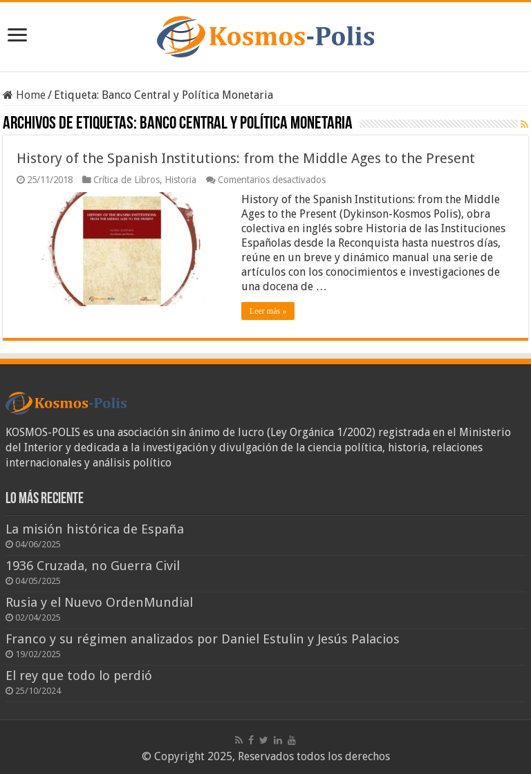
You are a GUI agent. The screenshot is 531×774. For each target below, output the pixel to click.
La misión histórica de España (95, 529)
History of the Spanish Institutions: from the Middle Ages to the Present (246, 158)
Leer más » (268, 311)
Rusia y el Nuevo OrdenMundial (99, 602)
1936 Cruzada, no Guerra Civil (93, 565)
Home (24, 95)
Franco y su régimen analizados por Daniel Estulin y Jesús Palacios (203, 639)
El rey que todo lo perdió (79, 675)
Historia (180, 179)
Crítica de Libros (126, 179)
